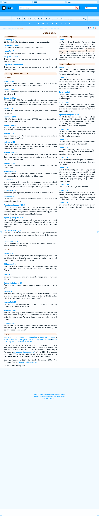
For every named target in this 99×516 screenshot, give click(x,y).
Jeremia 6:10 (9, 291)
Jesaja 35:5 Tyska (26, 340)
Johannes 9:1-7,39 (11, 190)
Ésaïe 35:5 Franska (11, 340)
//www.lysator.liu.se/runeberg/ (23, 352)
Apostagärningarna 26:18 (14, 218)
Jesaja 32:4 (63, 147)
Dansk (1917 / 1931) (11, 45)
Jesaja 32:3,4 (9, 90)
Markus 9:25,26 (10, 310)
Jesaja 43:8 (8, 108)
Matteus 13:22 (9, 142)
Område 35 (15, 28)
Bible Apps (20, 342)
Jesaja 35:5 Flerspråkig (28, 337)
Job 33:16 (8, 275)
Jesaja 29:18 (9, 81)
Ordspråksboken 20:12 (13, 283)
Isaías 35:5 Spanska (47, 337)
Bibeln (4, 28)
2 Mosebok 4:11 (10, 264)
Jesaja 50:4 (63, 190)
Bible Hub (29, 342)
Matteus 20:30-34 (10, 153)
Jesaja (9, 28)
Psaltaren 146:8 (10, 117)
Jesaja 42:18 (64, 185)
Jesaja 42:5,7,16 (10, 98)
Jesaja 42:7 (63, 158)
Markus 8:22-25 (10, 172)
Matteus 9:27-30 (10, 125)
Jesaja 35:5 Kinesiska (43, 340)
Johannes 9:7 (64, 102)
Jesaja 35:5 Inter (10, 337)
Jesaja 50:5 (63, 203)
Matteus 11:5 (64, 67)
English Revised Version (13, 65)
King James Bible (11, 57)
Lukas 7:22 (63, 77)
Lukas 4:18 (8, 180)
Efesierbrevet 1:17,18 (12, 231)
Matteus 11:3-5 (9, 134)
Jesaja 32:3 (63, 139)
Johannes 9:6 (64, 92)
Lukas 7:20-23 (9, 323)
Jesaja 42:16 (64, 168)
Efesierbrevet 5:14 (11, 241)
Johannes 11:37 (10, 197)
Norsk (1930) (9, 51)
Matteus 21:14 (9, 163)
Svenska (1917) (10, 40)
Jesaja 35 (62, 40)
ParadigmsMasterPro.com (28, 362)
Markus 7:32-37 (10, 302)
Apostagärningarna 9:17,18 (14, 205)
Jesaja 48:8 (8, 253)
